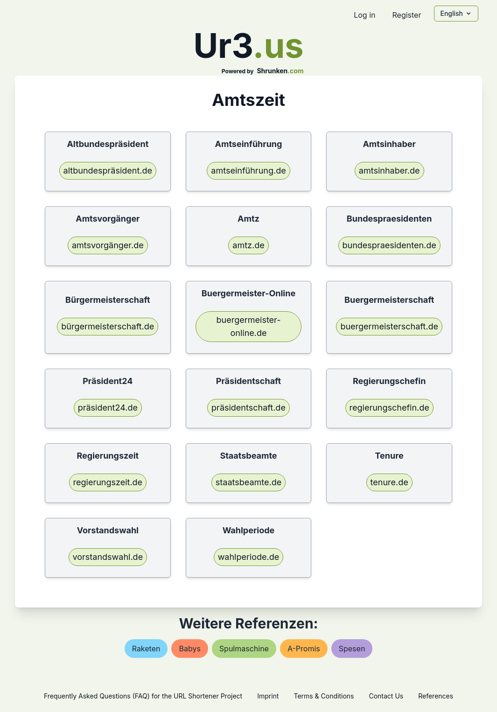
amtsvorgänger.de (108, 245)
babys (189, 648)
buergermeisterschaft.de (389, 326)
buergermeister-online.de (249, 326)
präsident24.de (108, 407)
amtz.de (248, 245)
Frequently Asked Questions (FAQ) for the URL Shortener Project (143, 696)
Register (406, 15)
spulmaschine (244, 648)
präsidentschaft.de (248, 407)
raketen (146, 648)
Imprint (268, 696)
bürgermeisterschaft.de (107, 326)
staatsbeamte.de (248, 482)
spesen (352, 648)
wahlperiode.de (249, 557)
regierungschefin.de (389, 407)
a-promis (303, 648)
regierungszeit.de (108, 482)
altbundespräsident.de (107, 170)
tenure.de (389, 482)
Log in (364, 15)
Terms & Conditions (324, 696)
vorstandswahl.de (108, 557)
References (435, 696)
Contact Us (386, 696)
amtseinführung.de (248, 170)
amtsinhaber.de (389, 170)
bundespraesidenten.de (389, 245)
